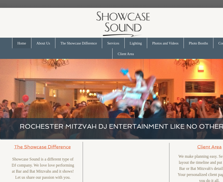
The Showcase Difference (78, 43)
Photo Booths (198, 43)
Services (113, 43)
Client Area (126, 54)
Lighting (136, 43)
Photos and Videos (165, 43)
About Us (43, 43)
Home (21, 43)
